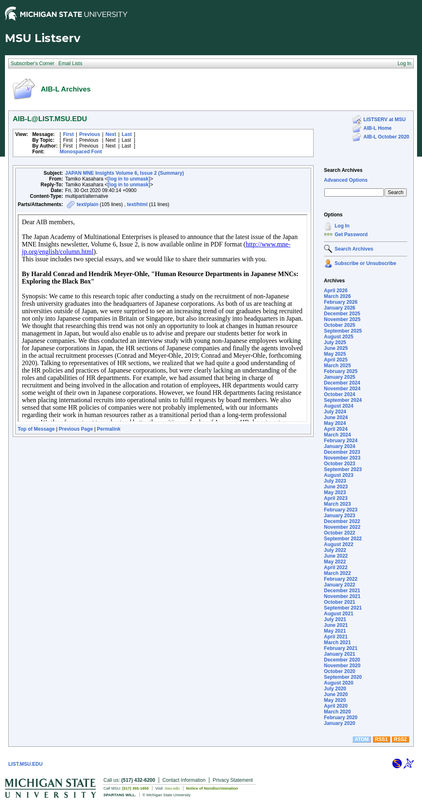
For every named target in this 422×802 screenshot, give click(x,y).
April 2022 (335, 567)
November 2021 (342, 596)
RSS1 (381, 739)
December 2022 (342, 521)
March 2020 (337, 712)
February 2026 (340, 302)
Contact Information (184, 780)
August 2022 (338, 544)
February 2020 (340, 717)
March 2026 (337, 296)
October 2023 (339, 464)
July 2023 (335, 481)
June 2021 (336, 625)
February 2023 (340, 510)
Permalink (108, 429)
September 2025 (343, 331)
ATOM (361, 739)
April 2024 (335, 429)
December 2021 (342, 590)
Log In (342, 226)
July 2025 (335, 342)
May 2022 (335, 562)
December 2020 (342, 660)
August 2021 (338, 614)
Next (111, 134)
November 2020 (342, 665)
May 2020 (335, 700)
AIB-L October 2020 (386, 137)
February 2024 (340, 440)
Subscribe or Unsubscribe (365, 263)
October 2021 (339, 602)
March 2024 (337, 435)
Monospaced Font (81, 152)
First (68, 134)
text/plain (87, 204)
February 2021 (340, 648)
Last (127, 134)
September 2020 (343, 677)
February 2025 (340, 371)
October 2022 (339, 533)
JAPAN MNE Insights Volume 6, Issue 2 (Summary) (124, 173)
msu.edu (172, 788)
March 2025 (337, 365)
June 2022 (336, 556)
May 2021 (335, 631)
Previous (89, 134)
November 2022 (342, 527)
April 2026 (335, 290)
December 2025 (342, 314)
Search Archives (343, 170)
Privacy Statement (233, 780)
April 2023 (335, 498)
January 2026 (339, 308)
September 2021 (343, 608)
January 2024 (339, 446)
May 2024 (335, 423)
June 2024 (336, 417)
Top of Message (36, 429)
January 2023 (339, 515)
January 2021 (339, 654)
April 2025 (335, 360)
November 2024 (342, 389)
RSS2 (400, 739)
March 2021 (337, 642)
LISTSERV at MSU (384, 119)
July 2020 (335, 689)
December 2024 (342, 383)
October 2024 (339, 394)
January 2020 (339, 723)
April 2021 (335, 637)
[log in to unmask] (129, 179)
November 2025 (342, 319)
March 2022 (337, 573)
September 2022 (343, 539)
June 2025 (336, 348)
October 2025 (339, 325)
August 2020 (338, 683)
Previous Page (76, 429)
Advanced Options (346, 180)
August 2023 (338, 475)
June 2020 (336, 694)
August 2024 (338, 406)
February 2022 (340, 579)
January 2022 (339, 585)
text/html (137, 204)
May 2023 (335, 492)
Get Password (351, 234)
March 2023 (337, 504)
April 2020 (335, 706)
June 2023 (336, 487)
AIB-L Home (377, 128)
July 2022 (335, 550)
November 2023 (342, 458)
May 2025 (335, 354)
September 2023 (343, 469)
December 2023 (342, 452)
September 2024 (343, 400)
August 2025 (338, 337)
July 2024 (335, 412)
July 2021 (335, 619)
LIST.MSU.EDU (25, 764)
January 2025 (339, 377)
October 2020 (339, 671)
